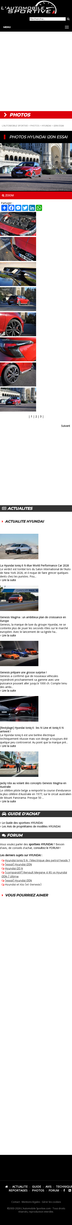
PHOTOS (34, 125)
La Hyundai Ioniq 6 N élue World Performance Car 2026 (34, 565)
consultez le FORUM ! (47, 848)
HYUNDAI (46, 125)
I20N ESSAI (59, 125)
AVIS (48, 1186)
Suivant (65, 426)
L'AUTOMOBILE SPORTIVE (15, 125)
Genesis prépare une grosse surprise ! (23, 672)
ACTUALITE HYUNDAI (24, 521)
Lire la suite (9, 580)
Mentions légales (31, 1202)
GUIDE (36, 1186)
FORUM (54, 1190)
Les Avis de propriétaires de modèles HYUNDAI (31, 826)
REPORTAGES (18, 1190)
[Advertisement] (36, 71)
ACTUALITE (20, 1186)
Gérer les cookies (51, 1202)
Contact (15, 1202)
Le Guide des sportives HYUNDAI (22, 823)
